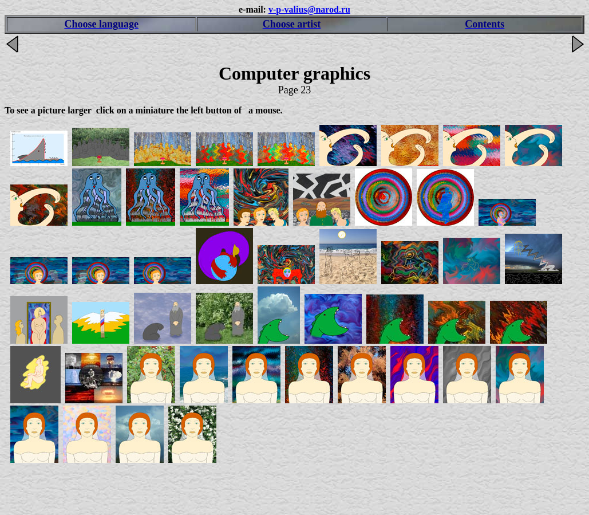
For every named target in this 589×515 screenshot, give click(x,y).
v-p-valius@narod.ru (309, 9)
